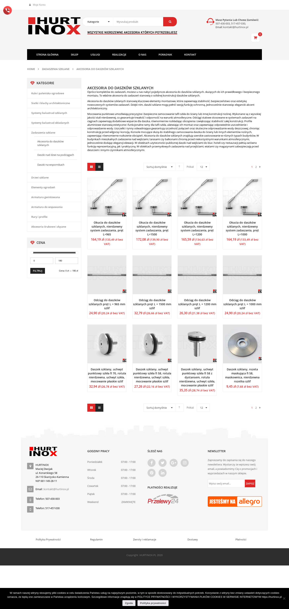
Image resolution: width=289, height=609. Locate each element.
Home (31, 69)
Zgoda (129, 603)
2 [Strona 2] (256, 167)
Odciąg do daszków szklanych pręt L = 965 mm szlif (107, 304)
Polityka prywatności (153, 603)
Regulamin (96, 539)
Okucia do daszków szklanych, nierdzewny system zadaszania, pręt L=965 (106, 228)
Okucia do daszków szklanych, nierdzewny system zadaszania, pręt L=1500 (152, 228)
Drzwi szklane (40, 177)
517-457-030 (238, 23)
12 (201, 167)
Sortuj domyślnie (157, 167)
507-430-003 (223, 23)
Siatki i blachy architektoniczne (50, 103)
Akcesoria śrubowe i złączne (48, 226)
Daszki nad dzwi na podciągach (55, 155)
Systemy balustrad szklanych (49, 113)
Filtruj (37, 271)
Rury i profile (39, 217)
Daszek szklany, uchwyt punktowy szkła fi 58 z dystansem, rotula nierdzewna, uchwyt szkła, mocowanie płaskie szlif (197, 377)
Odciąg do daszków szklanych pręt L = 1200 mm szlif (197, 304)
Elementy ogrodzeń (43, 187)
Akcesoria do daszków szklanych (50, 143)
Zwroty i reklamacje (144, 539)
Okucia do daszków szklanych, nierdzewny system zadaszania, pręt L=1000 (242, 228)
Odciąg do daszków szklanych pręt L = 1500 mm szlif (152, 304)
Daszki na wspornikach (50, 164)
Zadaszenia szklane (55, 69)
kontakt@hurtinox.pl (235, 27)
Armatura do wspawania (47, 207)
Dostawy (192, 539)
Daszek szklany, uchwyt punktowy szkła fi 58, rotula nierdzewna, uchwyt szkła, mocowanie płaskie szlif (152, 375)
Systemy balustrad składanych (50, 123)
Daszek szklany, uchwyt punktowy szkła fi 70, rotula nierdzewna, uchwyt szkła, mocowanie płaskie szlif (107, 375)
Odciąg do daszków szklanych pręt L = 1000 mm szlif (242, 304)
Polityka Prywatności (48, 539)
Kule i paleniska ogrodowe (47, 93)
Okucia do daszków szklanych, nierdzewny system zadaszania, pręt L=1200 (197, 228)
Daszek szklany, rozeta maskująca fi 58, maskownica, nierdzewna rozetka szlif (242, 375)
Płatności (240, 539)
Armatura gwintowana (45, 197)
